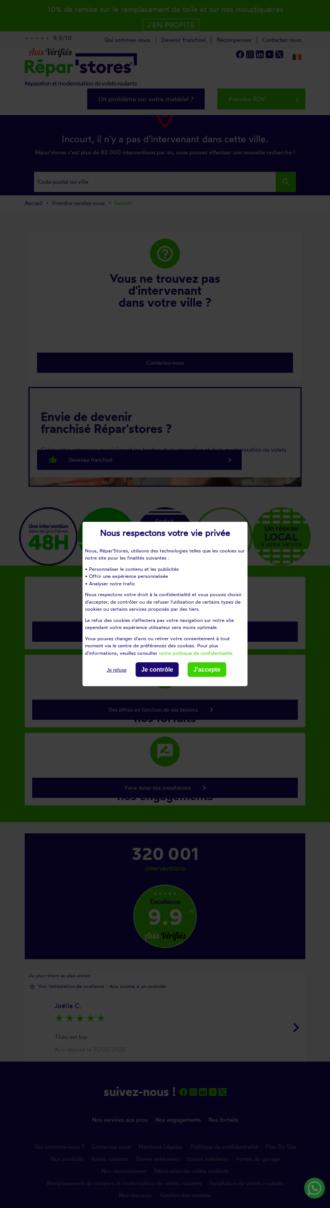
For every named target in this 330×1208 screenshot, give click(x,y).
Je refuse (116, 670)
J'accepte (206, 669)
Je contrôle (157, 669)
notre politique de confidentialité (195, 653)
